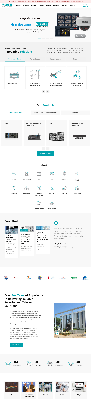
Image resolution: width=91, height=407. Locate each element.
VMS (71, 123)
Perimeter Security (14, 83)
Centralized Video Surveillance (77, 84)
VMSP (27, 123)
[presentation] (43, 91)
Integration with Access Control (35, 84)
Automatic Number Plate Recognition (56, 84)
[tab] (15, 59)
